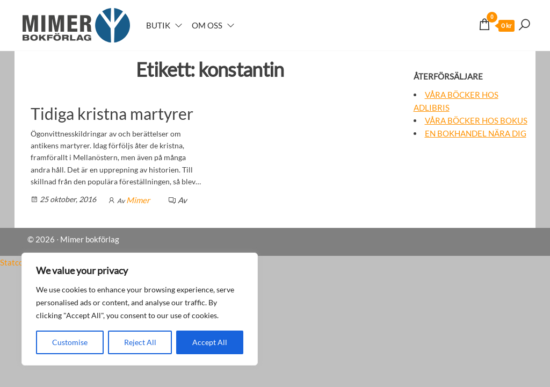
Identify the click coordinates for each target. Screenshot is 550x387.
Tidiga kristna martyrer (112, 113)
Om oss (207, 25)
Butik (158, 25)
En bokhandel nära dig (475, 133)
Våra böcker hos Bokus (476, 120)
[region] (139, 309)
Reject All (140, 342)
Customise (70, 342)
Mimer (138, 200)
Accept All (209, 342)
